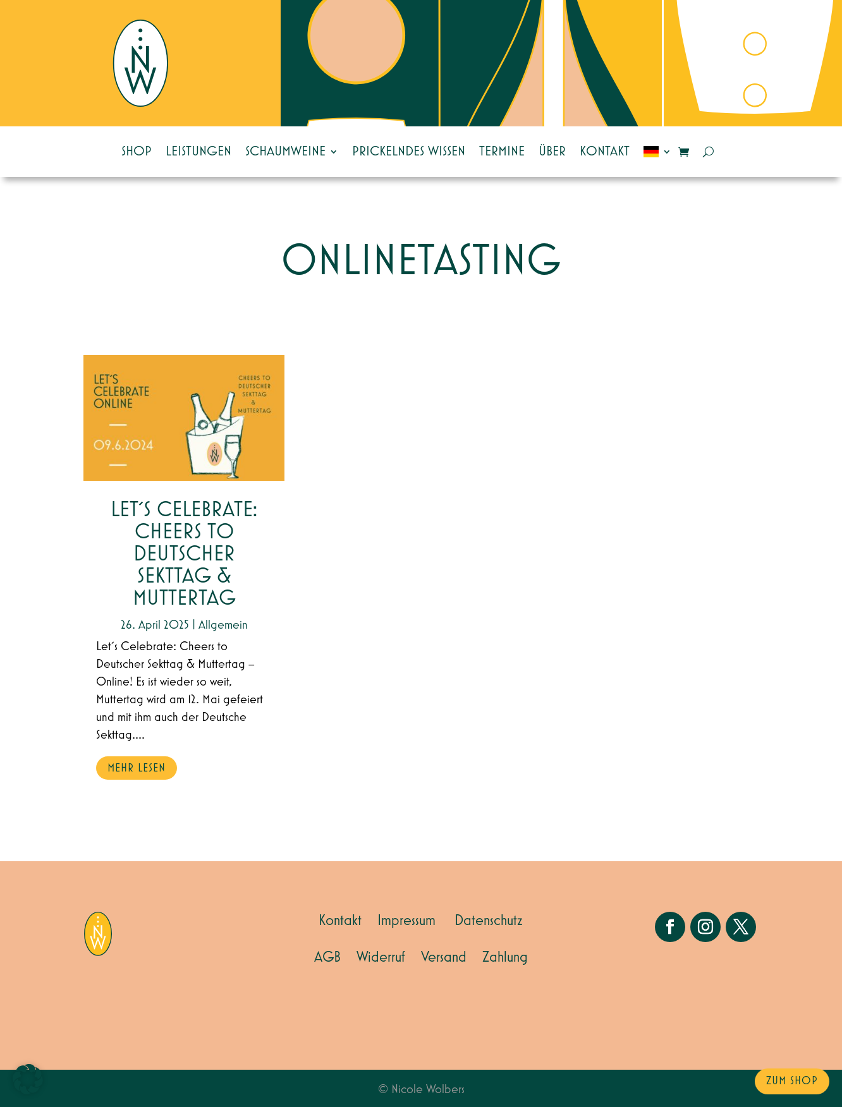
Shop (136, 152)
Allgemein (223, 625)
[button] (28, 1079)
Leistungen (198, 152)
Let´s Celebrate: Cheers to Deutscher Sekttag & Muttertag (184, 554)
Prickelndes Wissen (408, 152)
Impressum (406, 920)
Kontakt (605, 152)
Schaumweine (285, 152)
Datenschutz (489, 920)
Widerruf (381, 957)
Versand (444, 957)
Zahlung (505, 957)
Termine (502, 152)
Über (552, 152)
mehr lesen (136, 768)
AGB (327, 957)
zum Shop (792, 1081)
